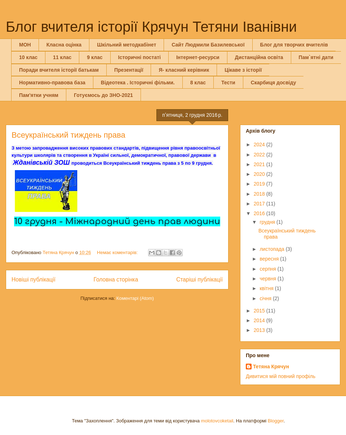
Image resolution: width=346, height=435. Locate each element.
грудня (268, 222)
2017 (260, 204)
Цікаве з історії (243, 70)
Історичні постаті (139, 57)
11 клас (62, 57)
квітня (267, 288)
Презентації (128, 70)
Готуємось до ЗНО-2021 (103, 95)
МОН (25, 45)
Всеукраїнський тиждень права (68, 134)
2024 (260, 144)
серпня (268, 269)
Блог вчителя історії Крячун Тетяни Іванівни (151, 27)
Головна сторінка (116, 279)
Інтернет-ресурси (197, 57)
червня (269, 278)
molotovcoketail (217, 420)
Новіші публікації (34, 279)
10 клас (28, 57)
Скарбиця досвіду (273, 82)
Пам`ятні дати (316, 57)
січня (266, 298)
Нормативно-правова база (52, 82)
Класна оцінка (63, 45)
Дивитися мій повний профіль (280, 376)
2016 (260, 213)
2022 (260, 154)
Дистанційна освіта (259, 57)
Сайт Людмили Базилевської (208, 45)
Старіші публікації (199, 279)
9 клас (94, 57)
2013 (260, 330)
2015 (260, 311)
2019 (260, 184)
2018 (260, 194)
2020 (260, 174)
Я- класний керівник (184, 70)
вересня (270, 259)
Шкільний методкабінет (126, 45)
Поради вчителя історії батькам (59, 70)
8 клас (198, 82)
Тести (228, 82)
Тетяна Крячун (271, 366)
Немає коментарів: (118, 252)
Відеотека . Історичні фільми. (138, 82)
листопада (272, 249)
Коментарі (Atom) (135, 298)
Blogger (276, 420)
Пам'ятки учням (38, 95)
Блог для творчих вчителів (294, 45)
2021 (260, 164)
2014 (260, 320)
